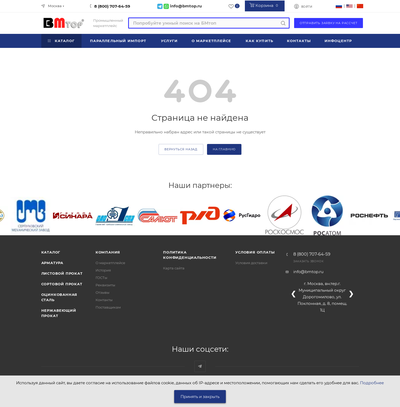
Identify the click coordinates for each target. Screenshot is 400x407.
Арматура (52, 263)
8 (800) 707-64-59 (112, 6)
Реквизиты (105, 285)
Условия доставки (251, 263)
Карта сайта (174, 268)
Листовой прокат (62, 273)
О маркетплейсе (110, 263)
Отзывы (102, 292)
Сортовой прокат (61, 284)
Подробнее (372, 382)
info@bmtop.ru (308, 271)
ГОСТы (101, 277)
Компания (108, 252)
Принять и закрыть (200, 396)
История (103, 270)
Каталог (51, 252)
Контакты (104, 300)
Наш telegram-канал (200, 366)
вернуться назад (180, 149)
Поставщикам (108, 307)
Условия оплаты (255, 252)
